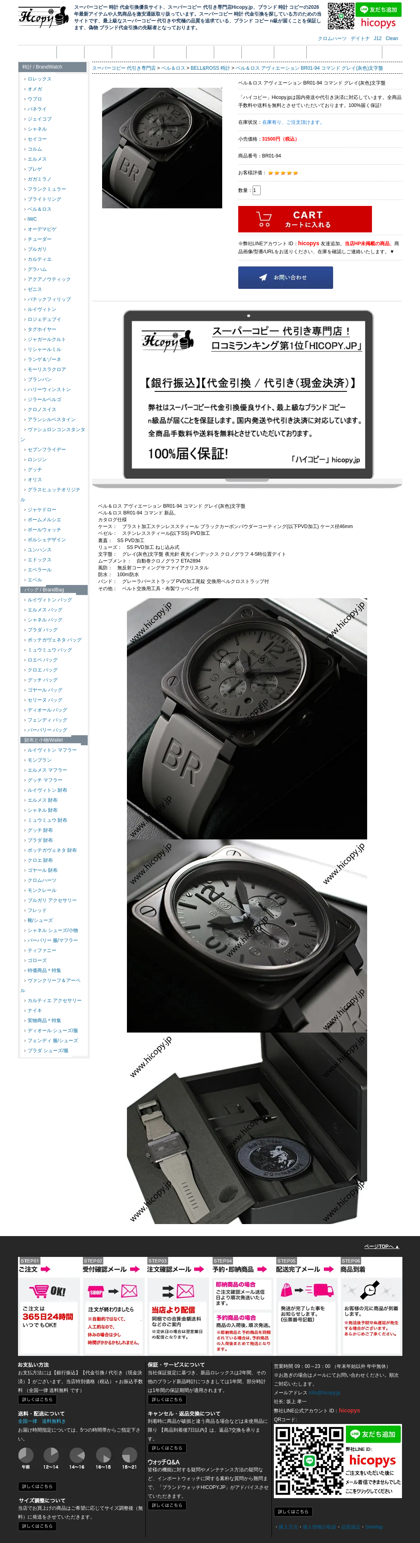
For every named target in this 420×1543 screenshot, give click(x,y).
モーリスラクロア (45, 369)
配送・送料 (258, 52)
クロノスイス (40, 409)
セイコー (35, 139)
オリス (33, 479)
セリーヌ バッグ (43, 700)
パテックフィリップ (47, 299)
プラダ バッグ (41, 630)
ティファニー (40, 950)
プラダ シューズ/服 (46, 1050)
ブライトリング (42, 199)
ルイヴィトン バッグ (48, 600)
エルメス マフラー (45, 770)
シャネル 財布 (41, 810)
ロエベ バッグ (41, 660)
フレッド (35, 910)
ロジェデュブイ (42, 319)
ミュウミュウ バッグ (48, 650)
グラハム (35, 269)
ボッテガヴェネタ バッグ (53, 640)
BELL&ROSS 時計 (210, 68)
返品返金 (200, 52)
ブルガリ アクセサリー (50, 900)
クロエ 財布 (38, 860)
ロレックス (38, 79)
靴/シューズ (38, 920)
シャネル (35, 129)
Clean (392, 38)
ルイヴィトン (40, 309)
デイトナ (360, 38)
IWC (30, 219)
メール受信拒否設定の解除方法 (344, 52)
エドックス (38, 560)
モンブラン (38, 760)
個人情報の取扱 (133, 52)
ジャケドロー (40, 509)
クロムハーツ (332, 38)
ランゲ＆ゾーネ (42, 359)
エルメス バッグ (43, 610)
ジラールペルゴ (42, 399)
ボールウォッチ (42, 529)
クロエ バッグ (41, 670)
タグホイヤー (40, 329)
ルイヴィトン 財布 (45, 790)
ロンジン (35, 459)
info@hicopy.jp (324, 1393)
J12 (378, 38)
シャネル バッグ (43, 620)
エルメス (35, 159)
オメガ (33, 89)
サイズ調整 (290, 52)
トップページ (38, 52)
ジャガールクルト (45, 339)
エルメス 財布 (41, 800)
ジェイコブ (38, 119)
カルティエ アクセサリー (53, 1000)
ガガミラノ (38, 179)
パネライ (35, 109)
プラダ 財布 (38, 840)
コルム (33, 149)
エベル (33, 580)
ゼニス (33, 289)
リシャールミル (42, 349)
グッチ (33, 469)
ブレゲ (33, 169)
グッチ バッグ (41, 680)
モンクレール (40, 890)
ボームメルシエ (42, 519)
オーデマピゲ (40, 229)
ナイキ (33, 1010)
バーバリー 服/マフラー (51, 940)
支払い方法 (170, 52)
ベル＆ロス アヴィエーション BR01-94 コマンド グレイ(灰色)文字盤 (310, 68)
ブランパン (38, 379)
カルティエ (38, 259)
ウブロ (33, 99)
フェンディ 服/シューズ (51, 1040)
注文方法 (98, 52)
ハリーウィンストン (47, 389)
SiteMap (374, 1527)
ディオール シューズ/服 (51, 1030)
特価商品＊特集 (42, 970)
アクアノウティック (47, 279)
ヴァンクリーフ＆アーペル (50, 985)
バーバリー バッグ (45, 730)
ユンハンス (38, 550)
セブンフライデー (45, 449)
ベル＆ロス (38, 209)
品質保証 (227, 52)
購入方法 (288, 1527)
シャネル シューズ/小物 (51, 930)
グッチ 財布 (38, 830)
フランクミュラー (45, 189)
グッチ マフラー (43, 780)
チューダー (38, 239)
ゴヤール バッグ (43, 690)
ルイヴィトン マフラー (50, 750)
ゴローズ (35, 960)
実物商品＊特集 (42, 1020)
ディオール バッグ (45, 710)
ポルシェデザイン (45, 540)
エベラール (38, 570)
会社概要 (70, 52)
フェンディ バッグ (45, 720)
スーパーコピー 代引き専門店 (124, 68)
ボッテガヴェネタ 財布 (50, 850)
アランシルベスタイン (50, 419)
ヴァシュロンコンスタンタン (52, 434)
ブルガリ (35, 249)
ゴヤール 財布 (41, 870)
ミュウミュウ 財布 (45, 820)
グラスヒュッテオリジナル (50, 494)
